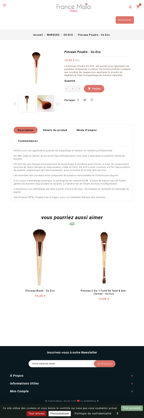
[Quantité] (72, 88)
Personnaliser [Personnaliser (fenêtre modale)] (59, 413)
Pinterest (91, 99)
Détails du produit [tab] (55, 130)
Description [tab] (25, 130)
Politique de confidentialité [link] (93, 413)
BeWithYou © (91, 401)
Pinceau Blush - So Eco (40, 290)
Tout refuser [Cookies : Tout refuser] (36, 413)
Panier (94, 89)
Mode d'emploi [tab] (87, 130)
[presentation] (15, 103)
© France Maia (53, 401)
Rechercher (124, 20)
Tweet (85, 99)
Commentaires (28, 140)
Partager (78, 99)
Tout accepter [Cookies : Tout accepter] (132, 408)
